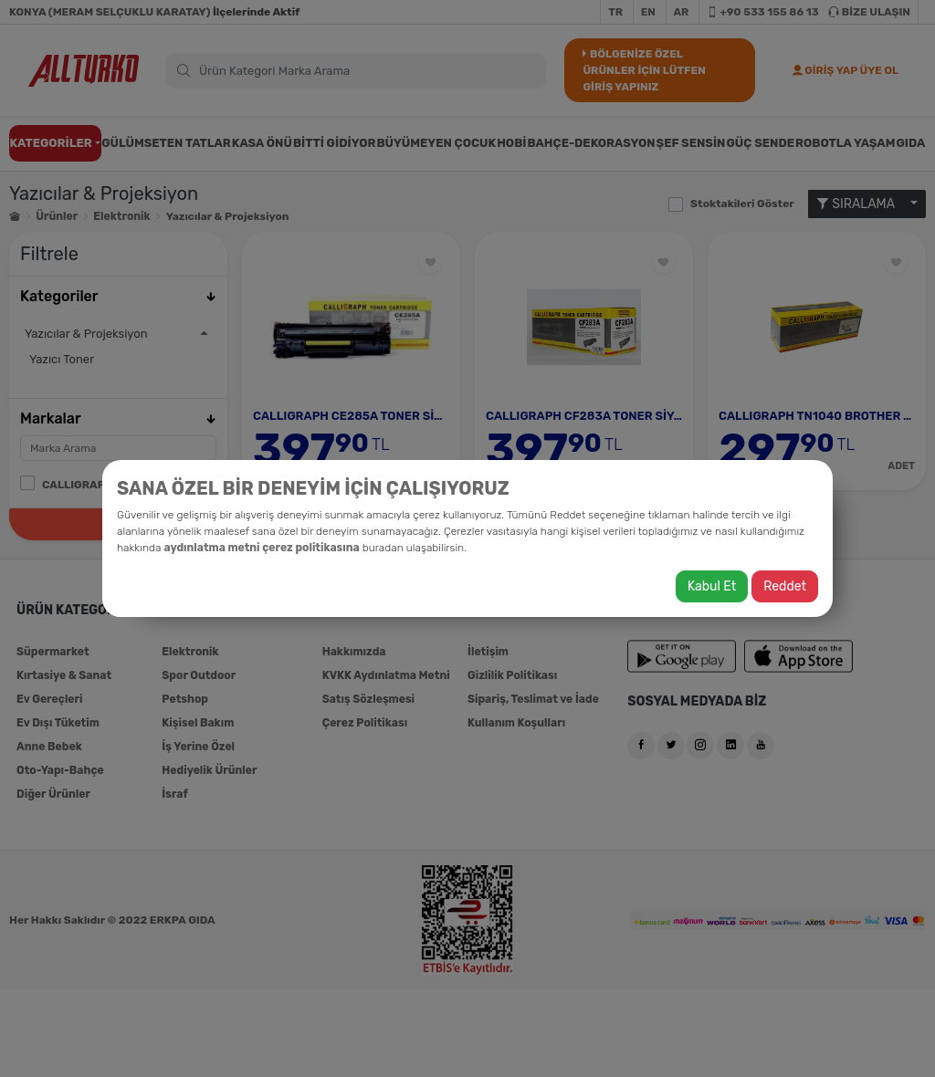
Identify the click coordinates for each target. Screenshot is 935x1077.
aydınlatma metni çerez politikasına (260, 547)
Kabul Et (712, 586)
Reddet (784, 586)
